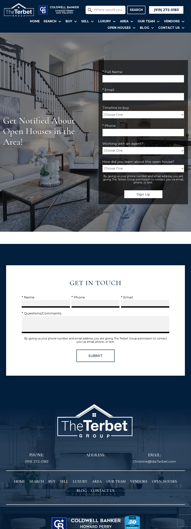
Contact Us (102, 490)
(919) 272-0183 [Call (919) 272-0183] (36, 461)
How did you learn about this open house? (138, 162)
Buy (51, 481)
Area (97, 481)
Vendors (138, 481)
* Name (28, 297)
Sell (64, 481)
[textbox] (108, 10)
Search (136, 10)
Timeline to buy (115, 108)
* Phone (109, 126)
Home (35, 21)
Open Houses (164, 481)
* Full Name (112, 72)
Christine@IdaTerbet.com (154, 461)
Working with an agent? (122, 143)
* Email (108, 90)
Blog (81, 490)
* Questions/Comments (41, 313)
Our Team (116, 481)
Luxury (80, 481)
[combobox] (105, 10)
